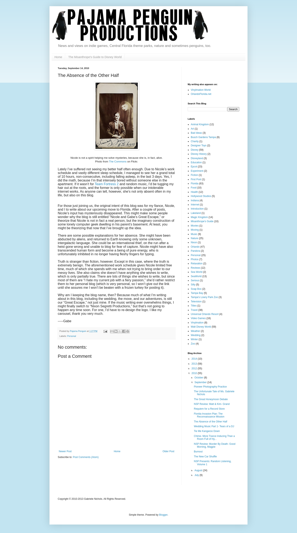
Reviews (195, 267)
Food (193, 187)
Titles (194, 305)
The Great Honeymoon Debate (211, 399)
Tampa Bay (197, 293)
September (200, 382)
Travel (194, 310)
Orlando (195, 246)
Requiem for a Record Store (209, 408)
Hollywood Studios (201, 196)
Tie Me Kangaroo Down (207, 431)
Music (194, 234)
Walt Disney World (201, 326)
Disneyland (197, 158)
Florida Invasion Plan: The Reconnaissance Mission (209, 415)
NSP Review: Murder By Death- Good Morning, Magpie (214, 445)
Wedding (195, 335)
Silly (193, 284)
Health (194, 192)
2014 (195, 358)
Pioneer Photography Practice (210, 386)
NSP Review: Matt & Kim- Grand (212, 404)
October (199, 377)
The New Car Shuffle (205, 456)
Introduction (197, 208)
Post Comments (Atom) (86, 457)
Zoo (193, 343)
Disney (194, 149)
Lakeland (196, 213)
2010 (195, 373)
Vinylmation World (201, 89)
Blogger (163, 514)
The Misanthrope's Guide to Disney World (94, 57)
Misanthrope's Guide (202, 221)
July (197, 475)
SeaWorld (196, 276)
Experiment (197, 170)
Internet (195, 204)
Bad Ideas (196, 132)
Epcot (194, 166)
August (198, 470)
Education (196, 162)
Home (58, 57)
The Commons (117, 161)
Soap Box (196, 288)
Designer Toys (198, 145)
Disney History (199, 154)
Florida (194, 183)
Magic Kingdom (199, 217)
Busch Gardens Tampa (203, 137)
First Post (196, 179)
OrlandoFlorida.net (201, 94)
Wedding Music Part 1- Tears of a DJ (214, 426)
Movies (195, 225)
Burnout (198, 451)
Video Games (198, 318)
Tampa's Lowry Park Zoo (204, 297)
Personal (71, 336)
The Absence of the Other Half (210, 421)
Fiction (194, 175)
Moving (195, 229)
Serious (195, 280)
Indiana (195, 200)
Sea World (196, 272)
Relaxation (197, 263)
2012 (195, 368)
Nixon (194, 242)
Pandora (195, 250)
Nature (194, 238)
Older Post (168, 451)
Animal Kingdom (200, 124)
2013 (195, 363)
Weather (195, 331)
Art (192, 128)
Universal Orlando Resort (205, 314)
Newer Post (65, 451)
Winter (194, 339)
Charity (195, 141)
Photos (194, 259)
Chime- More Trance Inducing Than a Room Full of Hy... (214, 437)
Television (196, 301)
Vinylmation (197, 322)
